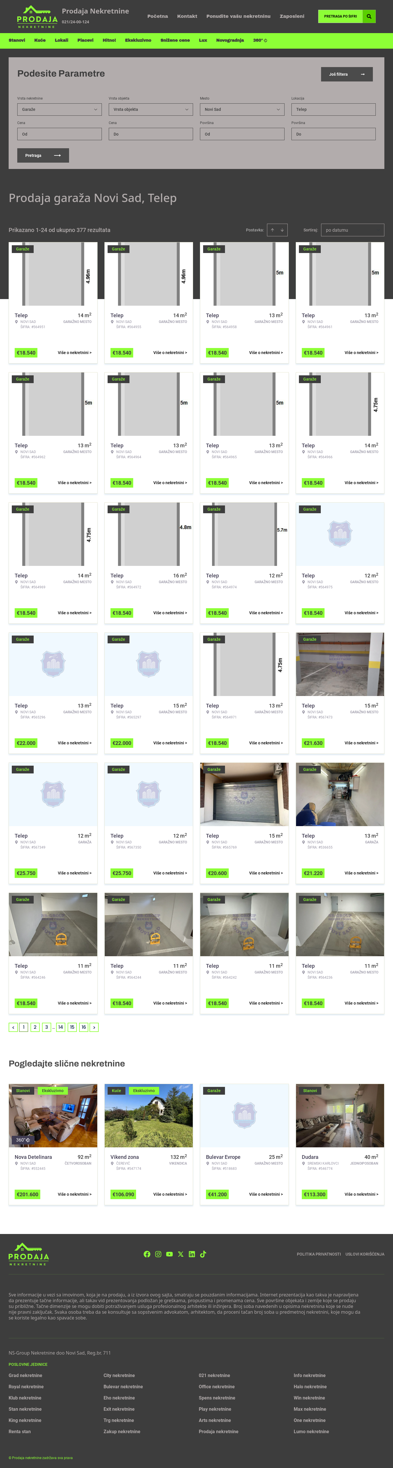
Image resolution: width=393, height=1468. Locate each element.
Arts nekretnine (215, 1419)
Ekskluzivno (138, 40)
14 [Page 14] (60, 1026)
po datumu (337, 229)
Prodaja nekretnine (219, 1430)
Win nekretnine (309, 1396)
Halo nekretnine (310, 1385)
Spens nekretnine (217, 1396)
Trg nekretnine (119, 1419)
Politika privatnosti (319, 1252)
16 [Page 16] (84, 1026)
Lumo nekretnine (311, 1430)
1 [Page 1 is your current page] (23, 1026)
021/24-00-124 (75, 21)
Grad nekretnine (25, 1374)
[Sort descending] (282, 229)
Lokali (61, 40)
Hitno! (109, 40)
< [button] (13, 1026)
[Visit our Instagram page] (158, 1252)
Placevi (85, 40)
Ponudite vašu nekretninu (239, 16)
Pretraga (43, 154)
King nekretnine (25, 1419)
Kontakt (187, 16)
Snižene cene (175, 40)
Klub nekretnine (25, 1396)
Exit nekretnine (119, 1408)
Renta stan (20, 1430)
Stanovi (17, 40)
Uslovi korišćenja (365, 1252)
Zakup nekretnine (122, 1430)
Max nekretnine (310, 1408)
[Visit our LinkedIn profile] (191, 1252)
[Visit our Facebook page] (147, 1252)
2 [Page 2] (35, 1026)
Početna (157, 16)
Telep (301, 108)
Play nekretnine (215, 1408)
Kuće (39, 40)
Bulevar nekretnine (123, 1385)
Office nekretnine (217, 1385)
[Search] (369, 16)
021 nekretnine (214, 1374)
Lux (203, 40)
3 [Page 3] (46, 1026)
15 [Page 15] (72, 1026)
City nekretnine (119, 1374)
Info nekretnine (310, 1374)
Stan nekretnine (25, 1408)
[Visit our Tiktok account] (203, 1252)
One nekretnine (310, 1419)
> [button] (94, 1026)
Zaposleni (292, 16)
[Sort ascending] (272, 229)
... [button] (53, 1026)
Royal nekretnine (26, 1385)
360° (260, 40)
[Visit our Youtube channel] (169, 1252)
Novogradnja (230, 40)
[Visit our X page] (180, 1252)
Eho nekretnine (119, 1396)
